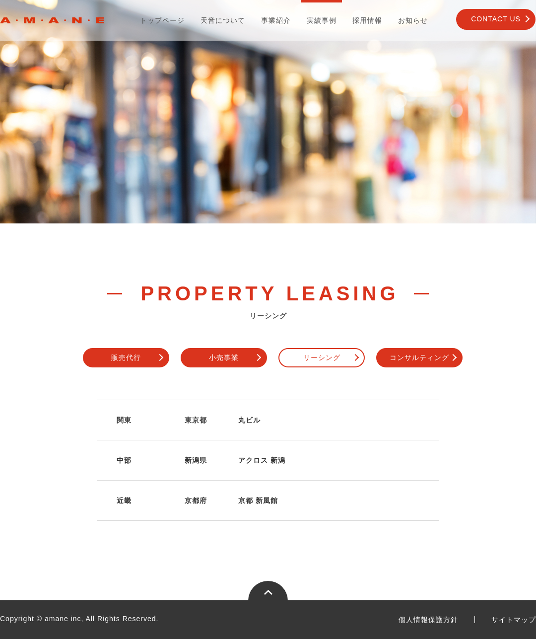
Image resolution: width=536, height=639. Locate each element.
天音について (223, 20)
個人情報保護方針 (428, 620)
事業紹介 (276, 20)
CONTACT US (496, 19)
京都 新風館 (258, 500)
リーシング (321, 357)
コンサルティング (419, 357)
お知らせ (413, 20)
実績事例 (321, 20)
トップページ (162, 20)
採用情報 (367, 20)
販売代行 (126, 357)
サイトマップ (513, 620)
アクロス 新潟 (261, 460)
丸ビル (249, 420)
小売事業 (224, 357)
